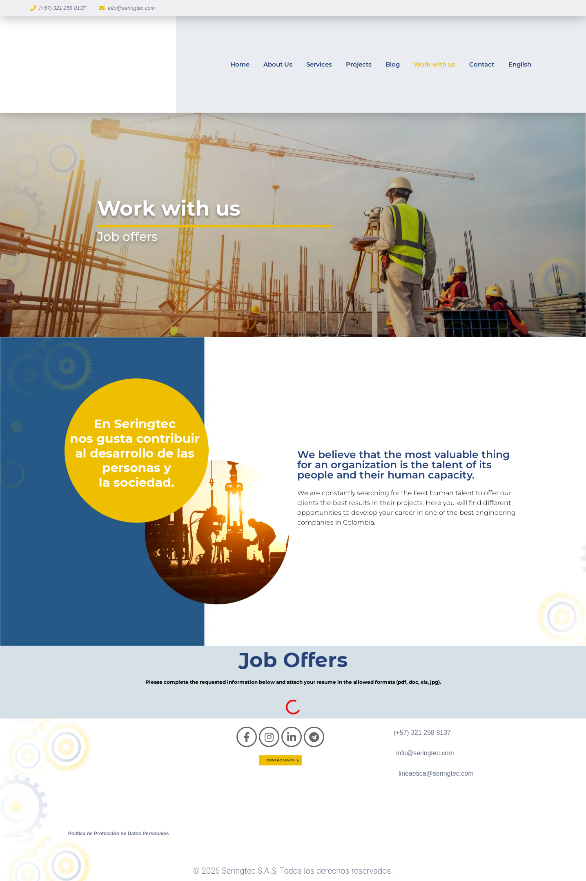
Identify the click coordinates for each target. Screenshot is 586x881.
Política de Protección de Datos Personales (118, 834)
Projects (359, 64)
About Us (277, 64)
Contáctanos (280, 760)
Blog (392, 64)
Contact (481, 64)
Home (240, 64)
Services (319, 64)
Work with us (434, 64)
